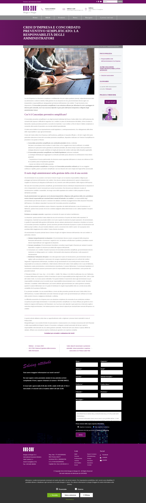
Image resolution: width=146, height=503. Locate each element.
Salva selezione (70, 495)
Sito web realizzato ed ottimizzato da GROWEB (73, 473)
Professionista (78, 458)
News (75, 18)
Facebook (105, 454)
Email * (112, 370)
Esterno (79, 489)
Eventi (76, 465)
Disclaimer (90, 463)
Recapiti (88, 18)
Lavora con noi (106, 18)
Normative (90, 460)
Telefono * (87, 370)
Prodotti (61, 18)
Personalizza (70, 499)
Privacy (89, 458)
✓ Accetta (54, 495)
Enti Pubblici (77, 463)
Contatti (89, 465)
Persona (76, 456)
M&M (48, 18)
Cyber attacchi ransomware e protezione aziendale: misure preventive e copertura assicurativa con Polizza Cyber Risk (78, 348)
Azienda (76, 460)
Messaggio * (98, 404)
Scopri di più (110, 102)
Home (35, 18)
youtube (104, 460)
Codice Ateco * (112, 385)
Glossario (108, 89)
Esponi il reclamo (91, 454)
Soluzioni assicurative (107, 75)
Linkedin (104, 457)
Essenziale (61, 489)
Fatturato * (87, 393)
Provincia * (112, 393)
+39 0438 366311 (63, 380)
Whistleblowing (91, 456)
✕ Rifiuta (86, 495)
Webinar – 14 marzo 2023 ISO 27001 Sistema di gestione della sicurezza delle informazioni (42, 348)
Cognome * (112, 363)
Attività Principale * (112, 378)
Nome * (87, 363)
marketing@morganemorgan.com (75, 10)
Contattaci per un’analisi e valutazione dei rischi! (59, 333)
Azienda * (87, 378)
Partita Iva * (87, 385)
